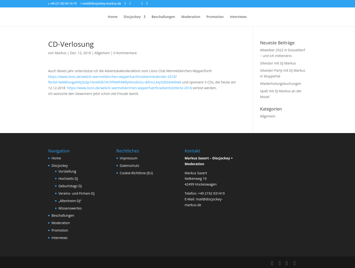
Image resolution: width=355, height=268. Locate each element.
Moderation (190, 17)
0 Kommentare (125, 53)
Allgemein (102, 53)
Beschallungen (163, 17)
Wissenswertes (70, 208)
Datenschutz (129, 165)
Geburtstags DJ (70, 186)
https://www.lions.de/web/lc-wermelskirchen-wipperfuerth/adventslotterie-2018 (129, 88)
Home (113, 17)
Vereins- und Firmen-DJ (76, 193)
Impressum (128, 158)
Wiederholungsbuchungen (280, 83)
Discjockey (132, 17)
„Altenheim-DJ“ (69, 200)
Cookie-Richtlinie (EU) (136, 173)
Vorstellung (67, 171)
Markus (61, 53)
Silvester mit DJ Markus (278, 63)
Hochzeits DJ (68, 178)
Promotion (215, 17)
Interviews (238, 17)
